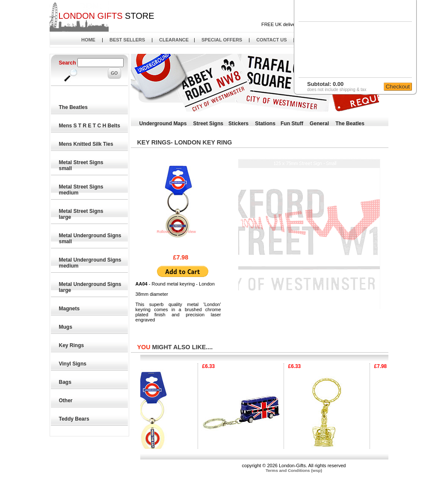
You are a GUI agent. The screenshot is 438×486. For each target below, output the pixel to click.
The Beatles (74, 107)
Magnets (70, 309)
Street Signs (208, 124)
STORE (106, 16)
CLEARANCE (174, 39)
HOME (88, 39)
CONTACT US (271, 39)
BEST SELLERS (127, 39)
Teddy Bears (74, 419)
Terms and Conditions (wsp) (294, 470)
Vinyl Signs (73, 364)
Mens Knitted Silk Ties (86, 144)
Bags (66, 382)
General (319, 124)
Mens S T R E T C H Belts (90, 126)
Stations (265, 124)
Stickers (238, 124)
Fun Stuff (292, 124)
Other (66, 401)
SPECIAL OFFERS (221, 39)
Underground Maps (163, 124)
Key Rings (72, 345)
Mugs (66, 327)
